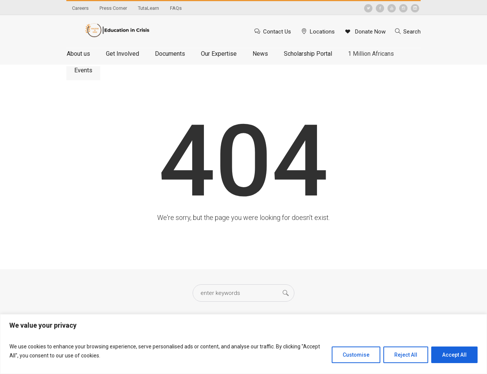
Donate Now (370, 31)
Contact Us (277, 31)
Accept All (454, 355)
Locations (322, 31)
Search (412, 31)
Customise (356, 355)
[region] (243, 344)
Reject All (405, 355)
